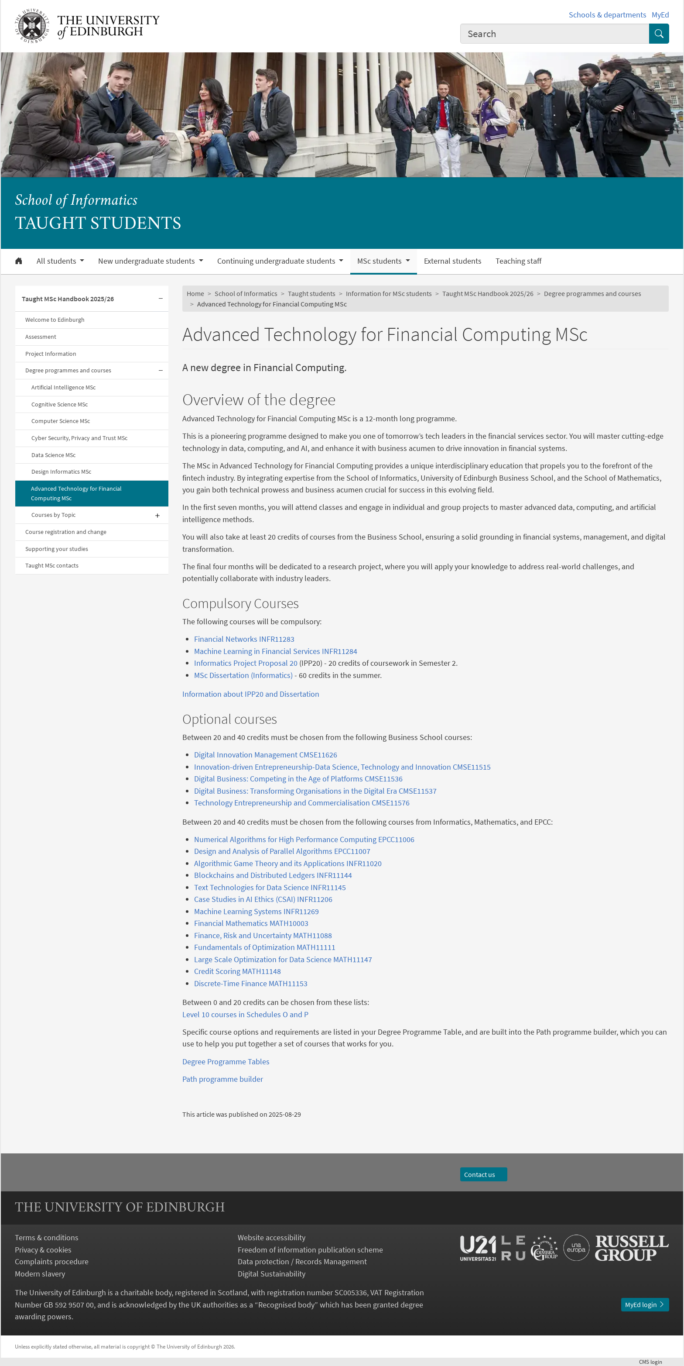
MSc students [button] (380, 261)
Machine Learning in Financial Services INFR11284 (275, 651)
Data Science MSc (53, 455)
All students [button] (57, 261)
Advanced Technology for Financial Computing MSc (76, 493)
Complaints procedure (52, 1261)
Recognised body (286, 1305)
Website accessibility (271, 1237)
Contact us (483, 1174)
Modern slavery (40, 1274)
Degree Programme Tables (226, 1061)
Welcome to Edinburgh (55, 319)
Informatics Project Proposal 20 (246, 663)
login (654, 1361)
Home (195, 293)
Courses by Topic (53, 515)
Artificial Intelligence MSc (63, 387)
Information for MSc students (389, 293)
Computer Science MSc (60, 421)
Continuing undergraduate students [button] (277, 261)
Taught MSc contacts (52, 565)
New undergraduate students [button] (147, 261)
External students (453, 261)
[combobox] (555, 34)
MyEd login (645, 1304)
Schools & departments (607, 15)
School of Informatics (76, 201)
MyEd (660, 15)
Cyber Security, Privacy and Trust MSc (79, 438)
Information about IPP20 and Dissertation (250, 694)
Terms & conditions (47, 1237)
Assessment (40, 337)
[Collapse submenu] (160, 299)
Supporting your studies (56, 549)
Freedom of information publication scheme (310, 1250)
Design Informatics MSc (61, 471)
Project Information (50, 354)
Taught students (311, 293)
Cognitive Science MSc (59, 404)
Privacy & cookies (43, 1250)
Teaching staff (518, 261)
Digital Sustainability (271, 1274)
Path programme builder (222, 1079)
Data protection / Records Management (302, 1261)
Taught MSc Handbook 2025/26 (68, 298)
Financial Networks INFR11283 (244, 639)
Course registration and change (65, 532)
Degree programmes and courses (68, 370)
